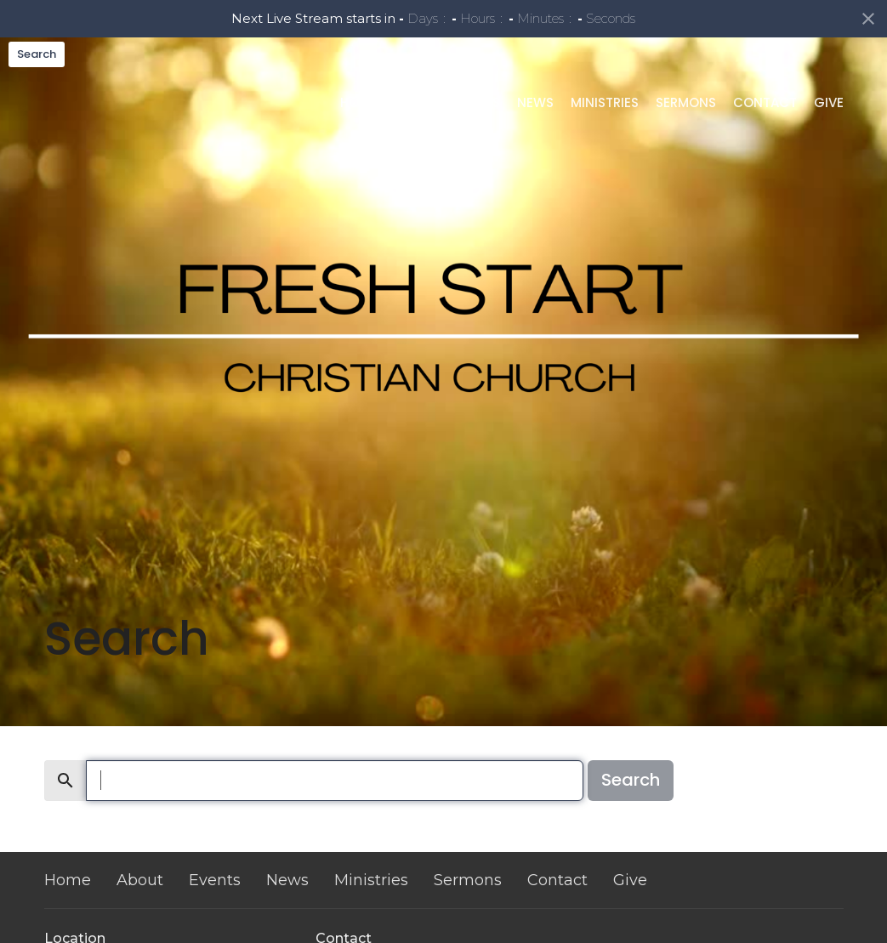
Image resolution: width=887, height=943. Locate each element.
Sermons (686, 133)
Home (358, 133)
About (415, 133)
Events (476, 133)
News (535, 133)
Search (36, 54)
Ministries (605, 133)
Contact (765, 133)
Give (829, 133)
